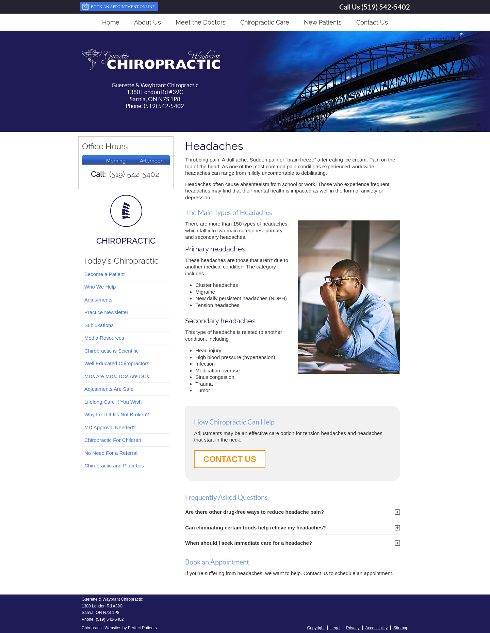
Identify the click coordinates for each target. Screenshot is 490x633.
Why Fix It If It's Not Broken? (116, 414)
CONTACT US (229, 459)
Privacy (352, 628)
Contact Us (372, 22)
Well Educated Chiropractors (116, 363)
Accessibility (376, 628)
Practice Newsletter (106, 312)
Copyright (316, 628)
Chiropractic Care (264, 22)
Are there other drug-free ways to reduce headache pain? (254, 512)
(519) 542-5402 (385, 7)
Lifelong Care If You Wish (113, 402)
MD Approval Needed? (110, 427)
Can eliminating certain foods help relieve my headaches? (255, 527)
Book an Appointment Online (118, 6)
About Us (147, 22)
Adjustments (98, 300)
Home (110, 22)
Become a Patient (104, 274)
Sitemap (400, 628)
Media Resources (104, 338)
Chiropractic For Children (112, 440)
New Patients (323, 22)
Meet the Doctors (201, 22)
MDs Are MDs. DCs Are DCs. (117, 376)
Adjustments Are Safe (108, 389)
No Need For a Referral (110, 453)
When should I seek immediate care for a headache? (248, 543)
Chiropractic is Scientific (111, 351)
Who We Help (100, 287)
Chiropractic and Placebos (114, 465)
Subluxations (99, 325)
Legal (335, 628)
